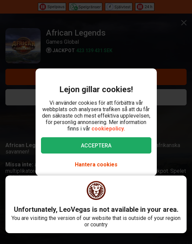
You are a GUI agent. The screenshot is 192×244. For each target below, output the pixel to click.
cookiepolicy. (108, 128)
